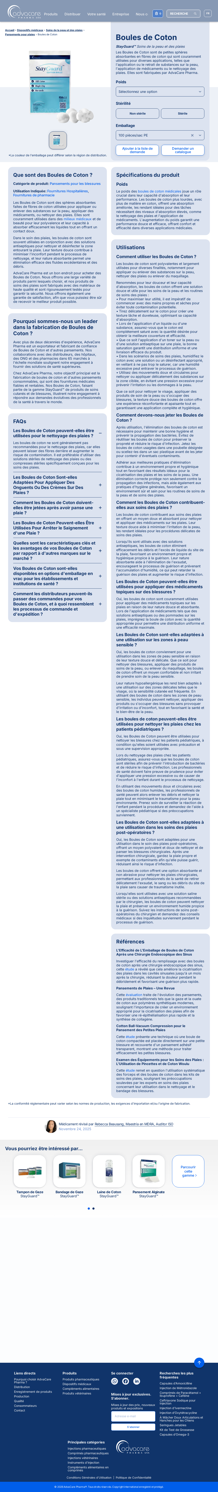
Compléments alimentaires (81, 1388)
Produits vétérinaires (77, 1393)
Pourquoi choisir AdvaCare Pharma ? (32, 1381)
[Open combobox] (160, 91)
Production (21, 1396)
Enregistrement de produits (33, 1391)
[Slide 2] (93, 1208)
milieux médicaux (78, 219)
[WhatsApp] (114, 1381)
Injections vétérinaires (83, 1457)
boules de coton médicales (159, 191)
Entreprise (120, 14)
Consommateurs (25, 1405)
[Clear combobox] (192, 135)
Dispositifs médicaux (77, 1384)
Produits (51, 14)
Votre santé (96, 14)
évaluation (134, 995)
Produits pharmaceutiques (81, 1379)
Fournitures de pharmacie (33, 195)
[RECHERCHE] (183, 13)
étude (129, 969)
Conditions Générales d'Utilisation (89, 1477)
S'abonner (133, 1427)
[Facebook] (125, 1381)
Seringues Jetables (173, 1425)
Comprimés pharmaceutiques (88, 1453)
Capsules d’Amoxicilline (176, 1383)
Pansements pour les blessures (75, 183)
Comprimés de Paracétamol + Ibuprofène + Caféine (180, 1394)
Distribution (22, 1387)
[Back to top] (199, 1363)
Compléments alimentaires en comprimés (88, 1469)
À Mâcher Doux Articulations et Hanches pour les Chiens (181, 1419)
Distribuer (72, 14)
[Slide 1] (88, 1208)
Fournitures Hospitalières (67, 191)
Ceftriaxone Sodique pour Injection (177, 1402)
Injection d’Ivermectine (175, 1408)
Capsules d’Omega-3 (174, 1434)
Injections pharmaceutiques (87, 1448)
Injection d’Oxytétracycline (178, 1412)
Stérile (182, 113)
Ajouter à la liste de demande (137, 150)
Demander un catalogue (183, 150)
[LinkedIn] (136, 1381)
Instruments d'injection (83, 1462)
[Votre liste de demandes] (157, 13)
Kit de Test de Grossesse (177, 1429)
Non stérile (138, 113)
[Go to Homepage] (23, 12)
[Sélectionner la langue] (208, 13)
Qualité (19, 1401)
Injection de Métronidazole (178, 1388)
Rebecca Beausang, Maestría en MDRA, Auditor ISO (134, 1124)
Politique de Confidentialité (133, 1477)
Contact (19, 1410)
